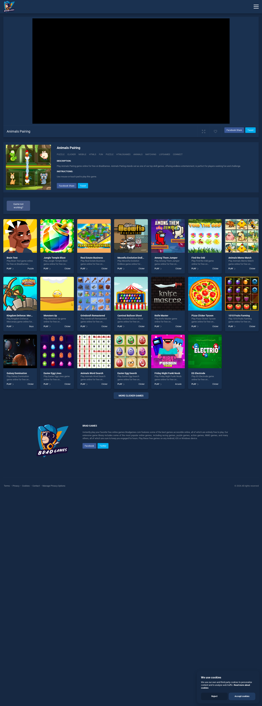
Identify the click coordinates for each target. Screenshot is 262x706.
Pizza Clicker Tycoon (202, 315)
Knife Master (161, 315)
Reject (214, 696)
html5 (92, 154)
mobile (82, 154)
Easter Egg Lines (52, 373)
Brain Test (12, 257)
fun (101, 154)
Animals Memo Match (239, 257)
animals (138, 154)
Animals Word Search (92, 373)
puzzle (109, 154)
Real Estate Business (92, 257)
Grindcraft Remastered (93, 315)
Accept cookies (242, 696)
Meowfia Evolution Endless (131, 257)
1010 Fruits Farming (239, 315)
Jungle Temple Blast (55, 257)
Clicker (71, 154)
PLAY (9, 268)
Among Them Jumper (166, 257)
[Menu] (256, 7)
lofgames (164, 154)
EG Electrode (198, 373)
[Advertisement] (131, 452)
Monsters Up (50, 315)
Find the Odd (198, 257)
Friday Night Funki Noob (167, 373)
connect (178, 154)
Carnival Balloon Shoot (129, 315)
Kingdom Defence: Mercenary (22, 315)
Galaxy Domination (17, 373)
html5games (123, 154)
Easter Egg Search (127, 373)
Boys (31, 326)
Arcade (178, 384)
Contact (36, 586)
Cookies (26, 586)
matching (150, 154)
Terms (7, 586)
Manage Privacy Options (53, 586)
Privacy (16, 586)
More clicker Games (131, 395)
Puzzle (60, 154)
